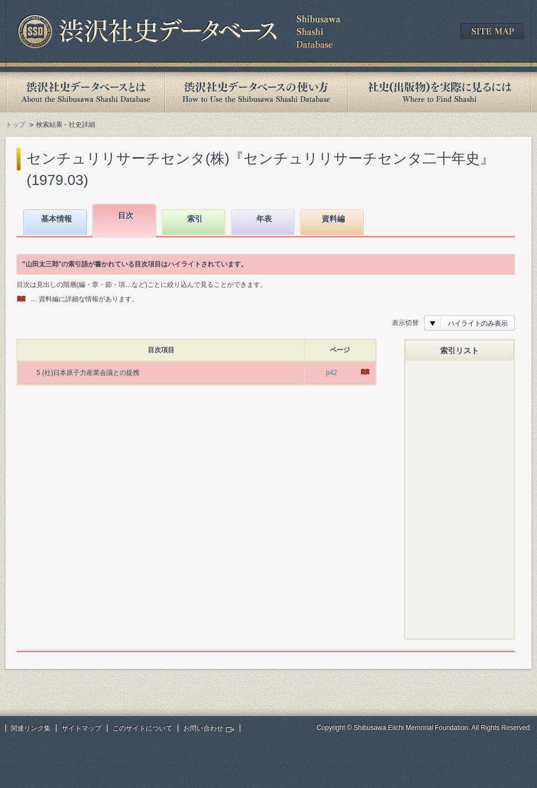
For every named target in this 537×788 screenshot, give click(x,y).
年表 (264, 218)
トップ (15, 124)
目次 (125, 215)
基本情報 (56, 218)
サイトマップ (81, 728)
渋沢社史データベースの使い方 (256, 92)
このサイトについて (142, 728)
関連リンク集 (30, 728)
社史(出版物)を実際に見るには (439, 92)
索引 (195, 218)
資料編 (333, 218)
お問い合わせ (203, 728)
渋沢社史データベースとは (85, 92)
